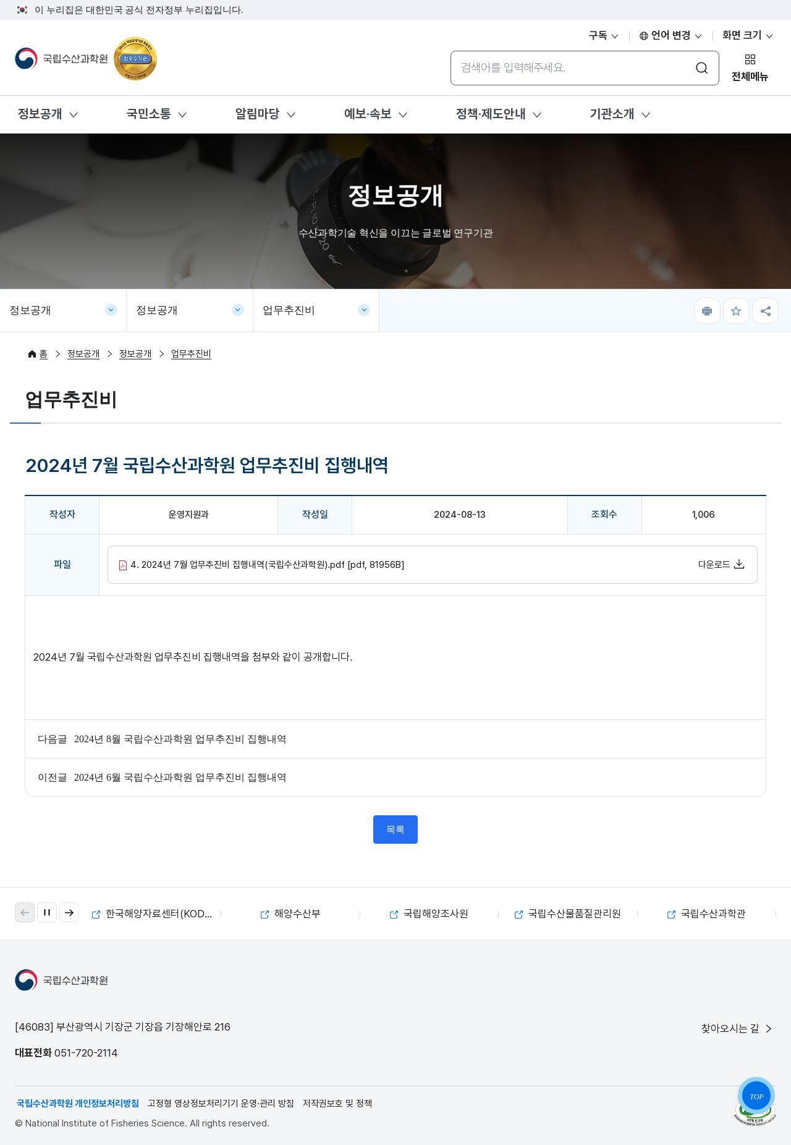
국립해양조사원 (429, 913)
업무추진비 (289, 310)
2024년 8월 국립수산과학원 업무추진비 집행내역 (180, 739)
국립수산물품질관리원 (568, 913)
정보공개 (40, 113)
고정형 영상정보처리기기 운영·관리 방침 (221, 1103)
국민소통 (149, 113)
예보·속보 (368, 113)
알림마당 (257, 113)
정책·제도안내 (491, 113)
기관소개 (612, 113)
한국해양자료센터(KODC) (154, 913)
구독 (604, 35)
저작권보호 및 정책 (337, 1103)
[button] (69, 912)
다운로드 (721, 564)
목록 (395, 829)
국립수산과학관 (706, 913)
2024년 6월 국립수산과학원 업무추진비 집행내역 (180, 777)
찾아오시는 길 (737, 1029)
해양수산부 (291, 913)
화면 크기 (748, 35)
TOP (756, 1096)
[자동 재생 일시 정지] (47, 912)
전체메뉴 (750, 77)
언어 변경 (671, 35)
